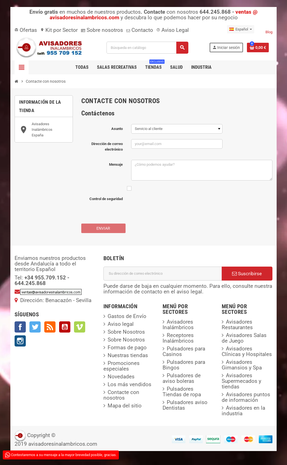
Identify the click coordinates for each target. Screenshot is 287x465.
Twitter (35, 327)
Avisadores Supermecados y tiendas (241, 381)
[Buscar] (147, 48)
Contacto (139, 30)
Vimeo (79, 327)
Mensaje (116, 164)
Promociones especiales (121, 366)
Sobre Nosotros (126, 332)
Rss (49, 327)
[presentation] (173, 207)
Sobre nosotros (102, 30)
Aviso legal (121, 324)
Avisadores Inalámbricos (178, 325)
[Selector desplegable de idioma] (240, 29)
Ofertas (26, 30)
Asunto (117, 129)
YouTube (64, 327)
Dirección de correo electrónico (107, 146)
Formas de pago (127, 347)
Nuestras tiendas (128, 355)
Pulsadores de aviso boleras (182, 378)
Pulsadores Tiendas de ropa (182, 392)
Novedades (121, 376)
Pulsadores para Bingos (184, 365)
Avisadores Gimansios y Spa (242, 365)
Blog (268, 32)
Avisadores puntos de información (246, 397)
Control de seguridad (106, 199)
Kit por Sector (59, 30)
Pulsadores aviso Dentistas (185, 405)
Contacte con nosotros (121, 395)
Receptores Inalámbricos (178, 338)
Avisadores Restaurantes (237, 325)
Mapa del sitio (125, 405)
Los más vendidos (129, 384)
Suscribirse (247, 273)
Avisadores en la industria (243, 411)
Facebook (20, 327)
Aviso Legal (172, 30)
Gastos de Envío (127, 316)
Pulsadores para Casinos (184, 351)
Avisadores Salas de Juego (244, 338)
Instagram (20, 341)
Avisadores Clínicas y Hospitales (247, 351)
